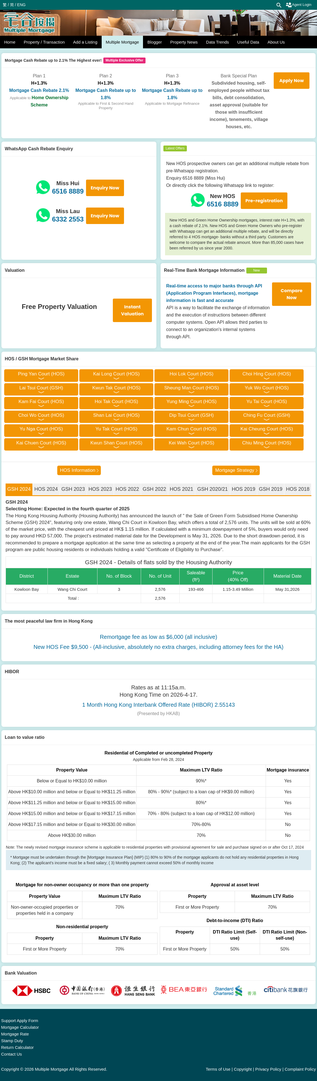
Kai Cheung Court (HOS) (266, 429)
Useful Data (248, 42)
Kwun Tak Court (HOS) (116, 388)
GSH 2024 (19, 489)
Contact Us (11, 1054)
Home (9, 42)
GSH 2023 (73, 489)
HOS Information (78, 470)
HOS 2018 (297, 489)
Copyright (243, 1069)
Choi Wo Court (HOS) (41, 415)
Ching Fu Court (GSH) (266, 415)
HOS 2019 (243, 489)
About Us (276, 42)
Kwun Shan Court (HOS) (116, 443)
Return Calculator (17, 1047)
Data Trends (217, 42)
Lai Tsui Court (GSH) (41, 388)
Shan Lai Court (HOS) (116, 415)
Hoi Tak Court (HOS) (116, 401)
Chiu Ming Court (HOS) (266, 443)
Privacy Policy (268, 1069)
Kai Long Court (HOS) (116, 374)
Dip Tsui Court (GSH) (191, 415)
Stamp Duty (12, 1040)
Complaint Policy (300, 1069)
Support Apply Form (19, 1020)
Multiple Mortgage (122, 42)
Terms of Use (218, 1069)
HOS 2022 (127, 489)
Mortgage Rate (15, 1034)
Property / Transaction (44, 42)
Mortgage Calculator (20, 1027)
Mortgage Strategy (234, 470)
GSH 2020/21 (212, 489)
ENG (21, 5)
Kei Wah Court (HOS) (191, 443)
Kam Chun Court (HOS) (191, 429)
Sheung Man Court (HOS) (191, 388)
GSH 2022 (154, 489)
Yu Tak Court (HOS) (116, 429)
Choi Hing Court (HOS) (266, 374)
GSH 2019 (270, 489)
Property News (183, 42)
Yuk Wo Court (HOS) (267, 388)
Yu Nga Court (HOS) (41, 429)
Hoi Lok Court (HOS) (191, 374)
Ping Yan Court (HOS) (41, 374)
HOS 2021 (181, 489)
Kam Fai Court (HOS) (41, 401)
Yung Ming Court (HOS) (191, 401)
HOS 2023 (100, 489)
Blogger (154, 42)
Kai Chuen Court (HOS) (41, 443)
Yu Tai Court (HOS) (266, 401)
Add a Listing (85, 42)
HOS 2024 (46, 489)
